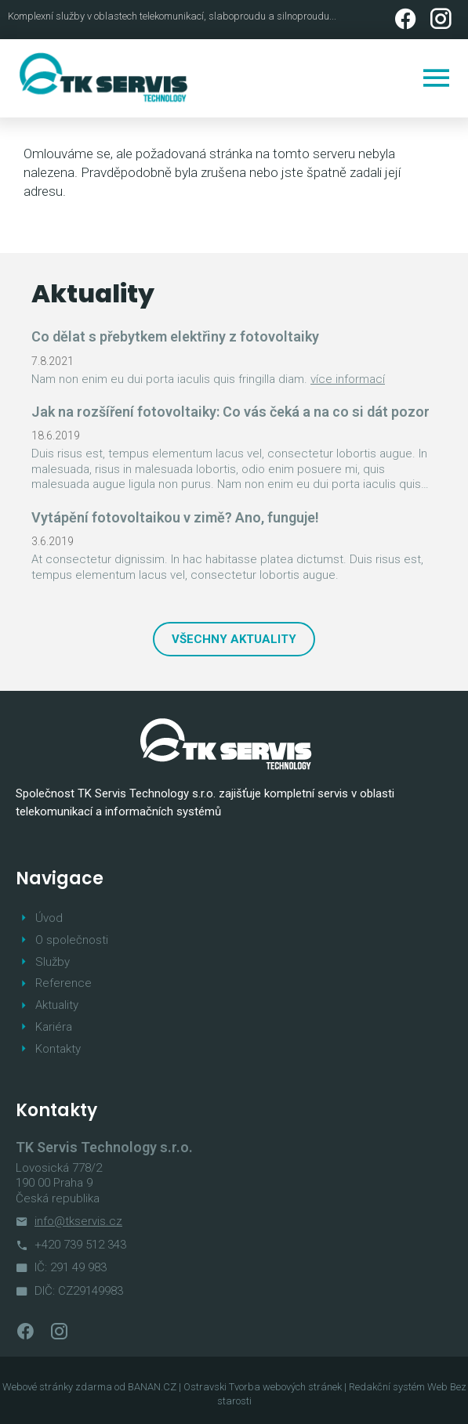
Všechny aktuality (234, 639)
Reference (63, 983)
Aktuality (56, 1005)
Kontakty (58, 1049)
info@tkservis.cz (78, 1221)
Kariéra (53, 1027)
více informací (347, 379)
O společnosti (71, 940)
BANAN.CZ (152, 1387)
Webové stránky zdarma (57, 1387)
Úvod (49, 918)
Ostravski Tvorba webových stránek (262, 1387)
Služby (52, 962)
